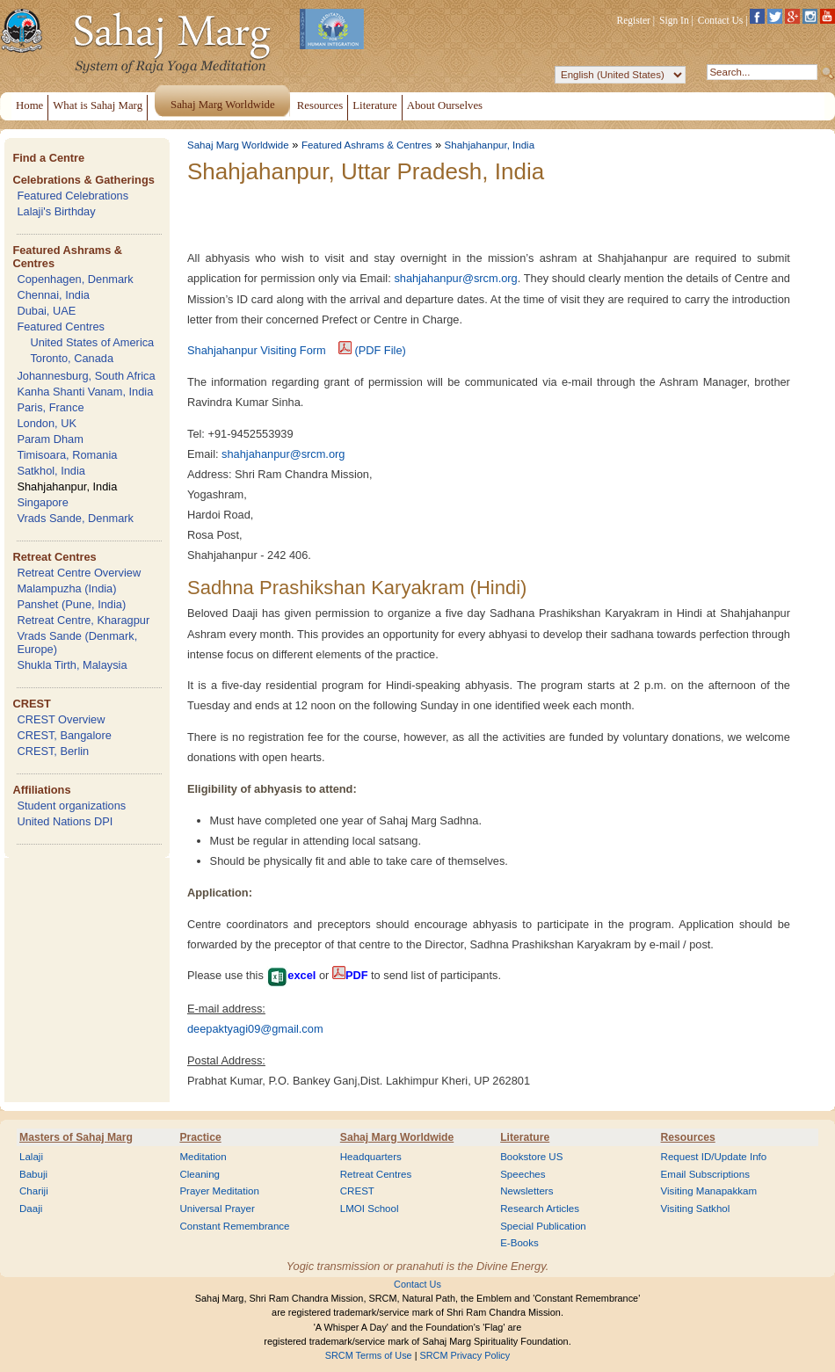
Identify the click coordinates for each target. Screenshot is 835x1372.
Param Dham (50, 439)
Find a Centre (48, 157)
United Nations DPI (65, 821)
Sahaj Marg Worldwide (238, 145)
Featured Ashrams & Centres (366, 145)
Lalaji (31, 1156)
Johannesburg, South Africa (86, 375)
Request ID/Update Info (714, 1156)
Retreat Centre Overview (79, 572)
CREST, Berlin (53, 751)
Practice (200, 1137)
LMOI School (369, 1208)
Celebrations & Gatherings (83, 179)
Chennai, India (53, 294)
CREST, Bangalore (64, 735)
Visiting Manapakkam (709, 1191)
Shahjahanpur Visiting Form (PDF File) (296, 350)
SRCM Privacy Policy (465, 1355)
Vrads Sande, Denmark (75, 518)
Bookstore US (531, 1156)
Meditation (202, 1156)
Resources (688, 1137)
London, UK (46, 423)
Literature (524, 1137)
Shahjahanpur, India (67, 486)
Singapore (42, 502)
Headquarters (371, 1156)
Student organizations (71, 805)
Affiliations (41, 789)
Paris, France (50, 407)
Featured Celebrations (72, 195)
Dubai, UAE (46, 310)
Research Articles (539, 1208)
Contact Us (721, 20)
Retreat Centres (54, 556)
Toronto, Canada (71, 358)
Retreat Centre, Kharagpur (83, 620)
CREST (31, 703)
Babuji (33, 1174)
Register (633, 20)
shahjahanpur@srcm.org (455, 278)
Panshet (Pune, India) (71, 604)
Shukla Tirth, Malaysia (72, 664)
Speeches (522, 1174)
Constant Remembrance (234, 1226)
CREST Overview (61, 719)
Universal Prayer (216, 1208)
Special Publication (543, 1226)
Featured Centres (61, 326)
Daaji (30, 1208)
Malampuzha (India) (66, 588)
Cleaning (199, 1174)
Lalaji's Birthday (56, 211)
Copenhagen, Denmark (75, 279)
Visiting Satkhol (695, 1208)
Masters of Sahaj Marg (76, 1137)
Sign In (674, 20)
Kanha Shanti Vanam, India (85, 391)
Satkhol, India (51, 470)
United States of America (92, 342)
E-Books (519, 1243)
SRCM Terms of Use (368, 1355)
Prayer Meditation (219, 1191)
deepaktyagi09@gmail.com (255, 1028)
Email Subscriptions (705, 1174)
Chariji (33, 1191)
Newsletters (526, 1191)
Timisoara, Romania (67, 454)
